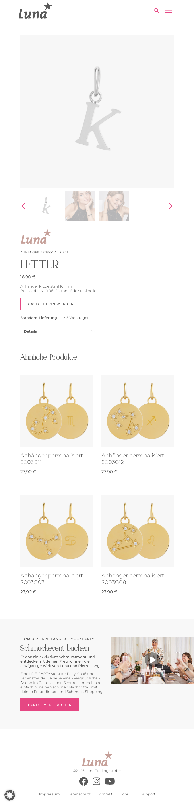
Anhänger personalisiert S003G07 (51, 579)
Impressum (49, 794)
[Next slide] (170, 206)
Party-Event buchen (50, 705)
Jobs (124, 794)
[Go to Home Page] (35, 10)
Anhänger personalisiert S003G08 (132, 579)
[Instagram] (96, 785)
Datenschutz (79, 794)
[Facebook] (83, 785)
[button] (10, 795)
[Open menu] (168, 10)
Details (30, 331)
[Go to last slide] (23, 206)
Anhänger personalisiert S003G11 (51, 458)
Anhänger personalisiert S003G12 (132, 458)
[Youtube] (110, 785)
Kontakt (105, 794)
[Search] (156, 11)
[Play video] (152, 661)
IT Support (146, 794)
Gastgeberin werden (51, 304)
